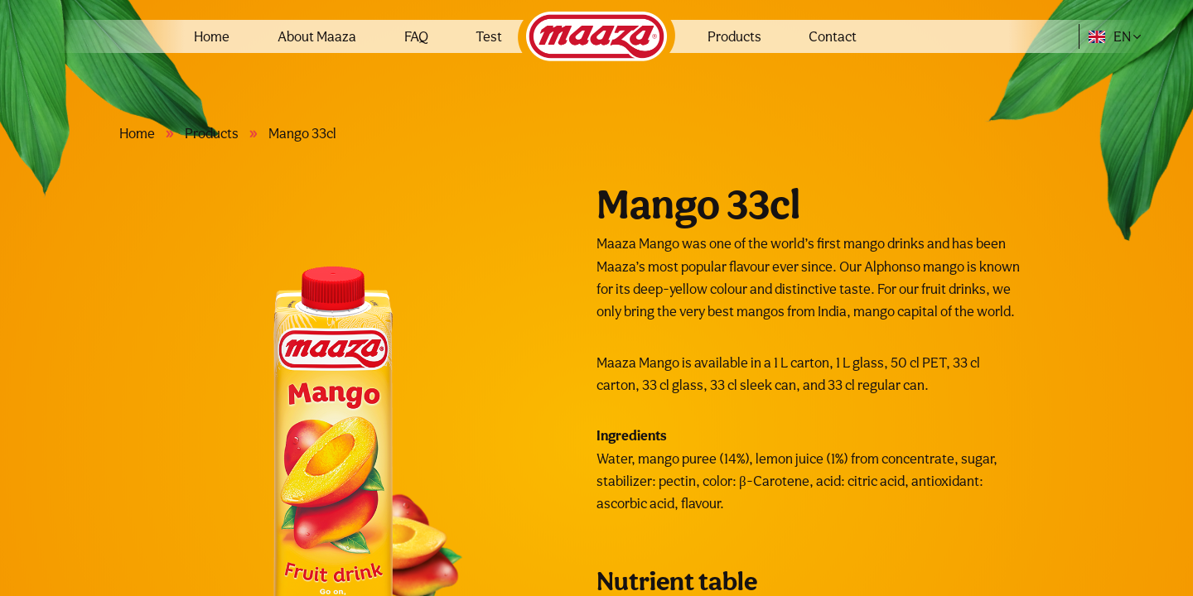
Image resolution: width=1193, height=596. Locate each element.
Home (211, 36)
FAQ (416, 36)
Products (734, 36)
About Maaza (317, 36)
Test (489, 36)
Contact (833, 36)
